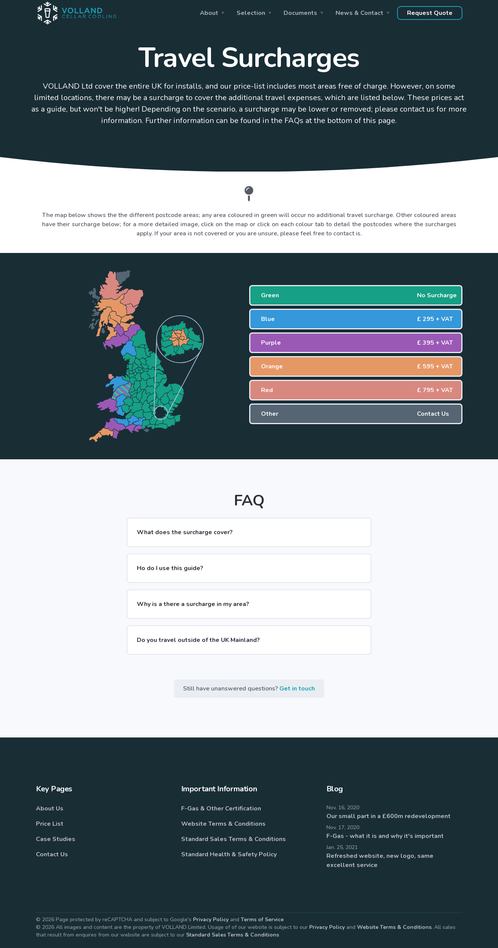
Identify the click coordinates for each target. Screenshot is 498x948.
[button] (355, 295)
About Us (49, 808)
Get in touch (297, 688)
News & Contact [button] (359, 13)
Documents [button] (300, 13)
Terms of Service (262, 919)
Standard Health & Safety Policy (229, 854)
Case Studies (55, 839)
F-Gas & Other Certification (221, 808)
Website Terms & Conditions (223, 824)
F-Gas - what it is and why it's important (385, 836)
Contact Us (52, 854)
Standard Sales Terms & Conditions (233, 839)
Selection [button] (251, 13)
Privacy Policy (211, 919)
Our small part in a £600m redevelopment (388, 816)
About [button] (209, 13)
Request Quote (430, 13)
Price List (49, 824)
